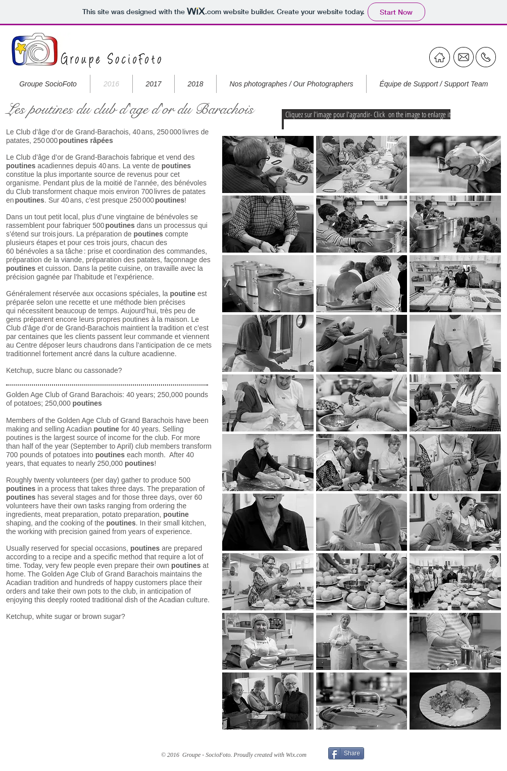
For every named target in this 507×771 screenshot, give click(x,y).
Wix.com (296, 754)
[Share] (346, 753)
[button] (268, 164)
